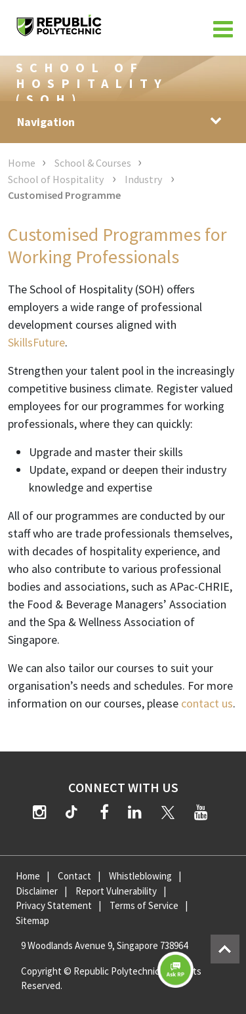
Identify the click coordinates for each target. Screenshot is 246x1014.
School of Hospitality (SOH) (92, 83)
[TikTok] (74, 813)
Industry (144, 179)
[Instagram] (40, 812)
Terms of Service (144, 905)
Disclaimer (37, 891)
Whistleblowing (140, 876)
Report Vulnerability (116, 891)
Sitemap (32, 920)
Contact (74, 876)
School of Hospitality (57, 179)
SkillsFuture (36, 342)
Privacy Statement (54, 905)
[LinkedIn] (135, 812)
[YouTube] (201, 812)
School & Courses (92, 162)
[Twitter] (168, 812)
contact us (207, 703)
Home (21, 162)
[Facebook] (104, 812)
